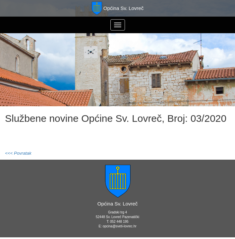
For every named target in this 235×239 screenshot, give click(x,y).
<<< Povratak (18, 153)
